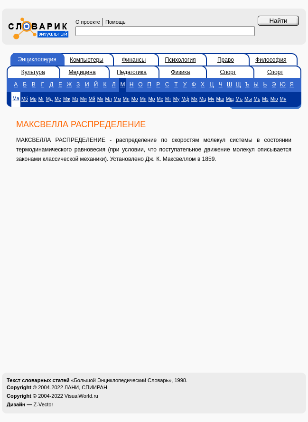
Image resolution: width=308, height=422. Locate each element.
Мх (194, 99)
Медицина (81, 72)
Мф (185, 99)
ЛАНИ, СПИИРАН (86, 387)
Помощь (115, 22)
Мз (75, 99)
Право (225, 59)
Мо (134, 99)
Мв (33, 99)
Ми (83, 99)
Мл (108, 99)
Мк (100, 99)
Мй (92, 99)
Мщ (230, 99)
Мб (24, 99)
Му (176, 99)
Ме (58, 99)
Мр (151, 99)
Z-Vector (44, 404)
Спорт (228, 72)
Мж (66, 99)
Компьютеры (86, 59)
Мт (168, 99)
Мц (202, 99)
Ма (15, 98)
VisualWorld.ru (81, 396)
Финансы (134, 59)
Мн (126, 99)
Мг (41, 99)
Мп (143, 99)
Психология (180, 59)
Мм (117, 99)
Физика (180, 72)
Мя (283, 99)
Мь (257, 99)
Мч (211, 99)
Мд (49, 99)
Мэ (265, 99)
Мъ (239, 99)
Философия (271, 59)
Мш (220, 99)
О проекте (87, 22)
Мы (248, 99)
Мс (160, 99)
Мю (274, 99)
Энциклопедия (37, 59)
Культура (33, 72)
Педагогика (132, 72)
